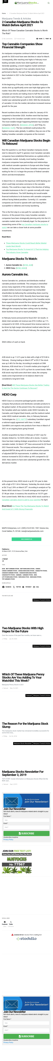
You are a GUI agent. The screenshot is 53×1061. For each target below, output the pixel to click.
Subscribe (26, 833)
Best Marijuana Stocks (27, 568)
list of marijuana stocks (9, 577)
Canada (37, 568)
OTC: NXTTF (22, 419)
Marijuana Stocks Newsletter (23, 743)
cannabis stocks (28, 575)
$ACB (3, 568)
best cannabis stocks (12, 568)
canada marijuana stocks (26, 571)
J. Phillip (4, 639)
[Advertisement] (17, 896)
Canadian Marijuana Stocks (27, 573)
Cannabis (18, 575)
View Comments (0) (26, 539)
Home (4, 13)
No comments (8, 38)
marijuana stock (23, 577)
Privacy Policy (8, 839)
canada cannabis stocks (9, 571)
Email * (5, 823)
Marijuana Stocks (35, 577)
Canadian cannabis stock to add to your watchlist (21, 500)
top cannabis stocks (8, 579)
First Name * (7, 816)
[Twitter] (11, 924)
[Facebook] (4, 924)
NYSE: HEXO (21, 268)
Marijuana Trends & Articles (16, 18)
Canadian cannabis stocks (10, 573)
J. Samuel (5, 559)
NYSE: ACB (28, 265)
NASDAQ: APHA (27, 125)
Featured (29, 695)
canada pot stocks (41, 571)
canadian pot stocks (8, 575)
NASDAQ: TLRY (9, 128)
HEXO (35, 575)
